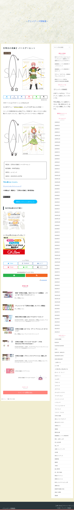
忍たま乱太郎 (58, 442)
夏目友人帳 (57, 432)
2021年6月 (57, 315)
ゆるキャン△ (58, 375)
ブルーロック (58, 409)
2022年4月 (57, 282)
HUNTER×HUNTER (59, 345)
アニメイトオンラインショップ (12, 186)
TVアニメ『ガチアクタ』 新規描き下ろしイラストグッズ (63, 75)
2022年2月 (57, 288)
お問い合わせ (58, 505)
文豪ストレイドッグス (60, 449)
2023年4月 (57, 242)
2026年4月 (57, 122)
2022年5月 (57, 278)
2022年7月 (57, 272)
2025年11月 (57, 138)
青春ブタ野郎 (58, 492)
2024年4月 (57, 202)
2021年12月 (57, 295)
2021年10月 (57, 302)
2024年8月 (57, 188)
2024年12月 (57, 175)
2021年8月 (57, 308)
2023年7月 (57, 232)
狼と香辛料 (57, 469)
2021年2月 (57, 328)
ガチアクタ (57, 389)
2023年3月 (57, 245)
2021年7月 (57, 312)
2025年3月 (57, 165)
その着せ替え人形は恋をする (61, 369)
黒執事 (56, 495)
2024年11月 (57, 178)
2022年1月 (57, 292)
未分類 (56, 452)
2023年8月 (57, 228)
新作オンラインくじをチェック (25, 201)
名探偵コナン (58, 425)
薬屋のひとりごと (59, 479)
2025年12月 (57, 135)
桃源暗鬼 (57, 459)
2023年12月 (57, 215)
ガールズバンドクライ (60, 392)
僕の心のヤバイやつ (59, 422)
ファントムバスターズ (60, 405)
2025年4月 (57, 162)
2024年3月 (57, 205)
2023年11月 (57, 218)
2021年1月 (57, 332)
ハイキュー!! (57, 402)
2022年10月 (57, 262)
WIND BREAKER (59, 359)
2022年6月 (57, 275)
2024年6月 (57, 195)
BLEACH (57, 342)
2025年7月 (57, 152)
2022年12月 (57, 255)
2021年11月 (57, 298)
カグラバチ (57, 385)
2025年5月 (57, 158)
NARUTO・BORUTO (59, 352)
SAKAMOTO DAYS (59, 355)
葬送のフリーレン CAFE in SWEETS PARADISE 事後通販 (62, 80)
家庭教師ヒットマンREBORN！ (62, 435)
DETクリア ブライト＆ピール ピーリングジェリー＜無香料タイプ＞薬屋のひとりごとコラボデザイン (63, 58)
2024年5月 (57, 198)
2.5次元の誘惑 (58, 339)
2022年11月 (57, 258)
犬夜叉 (56, 465)
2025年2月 (57, 168)
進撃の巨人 (57, 485)
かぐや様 (57, 365)
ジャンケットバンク (59, 399)
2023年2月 (57, 248)
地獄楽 (56, 429)
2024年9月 (57, 185)
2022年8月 (57, 268)
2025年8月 (57, 148)
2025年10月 (57, 142)
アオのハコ (57, 382)
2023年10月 (57, 222)
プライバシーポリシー (68, 505)
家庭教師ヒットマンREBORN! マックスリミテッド (62, 64)
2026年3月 (57, 125)
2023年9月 (57, 225)
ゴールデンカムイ (59, 395)
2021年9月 (57, 305)
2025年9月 (57, 145)
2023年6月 (57, 235)
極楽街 (56, 462)
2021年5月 (57, 318)
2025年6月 (57, 155)
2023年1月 (57, 252)
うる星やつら (58, 362)
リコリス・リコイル (59, 412)
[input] (62, 47)
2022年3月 (57, 285)
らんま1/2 (57, 379)
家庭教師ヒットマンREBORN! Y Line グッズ (62, 70)
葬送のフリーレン (59, 475)
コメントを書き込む (25, 393)
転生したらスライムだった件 (61, 482)
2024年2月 (57, 208)
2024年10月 (57, 182)
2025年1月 (57, 172)
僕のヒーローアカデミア (60, 419)
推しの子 (57, 445)
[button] (69, 47)
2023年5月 (57, 238)
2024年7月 (57, 192)
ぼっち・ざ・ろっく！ (60, 372)
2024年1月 (57, 212)
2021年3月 (57, 325)
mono (56, 349)
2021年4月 (57, 322)
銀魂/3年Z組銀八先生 (59, 489)
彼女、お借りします (59, 439)
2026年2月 (57, 128)
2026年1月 (57, 132)
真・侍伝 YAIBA (58, 472)
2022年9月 (57, 265)
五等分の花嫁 (7, 196)
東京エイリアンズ (59, 455)
